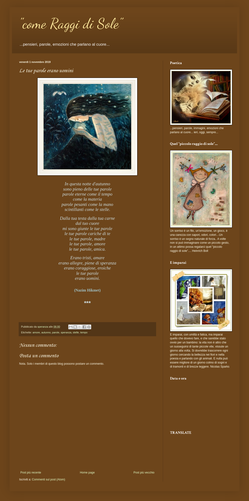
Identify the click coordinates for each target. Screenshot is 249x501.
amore (36, 332)
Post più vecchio (144, 472)
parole (55, 332)
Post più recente (30, 472)
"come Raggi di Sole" (70, 23)
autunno (46, 332)
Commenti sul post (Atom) (48, 479)
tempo (83, 332)
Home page (87, 472)
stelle (76, 332)
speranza (66, 332)
